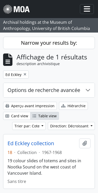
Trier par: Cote (27, 125)
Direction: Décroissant (69, 125)
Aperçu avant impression (30, 105)
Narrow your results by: (49, 42)
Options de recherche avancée (43, 90)
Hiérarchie (73, 105)
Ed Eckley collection (30, 143)
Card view (16, 115)
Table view (45, 115)
